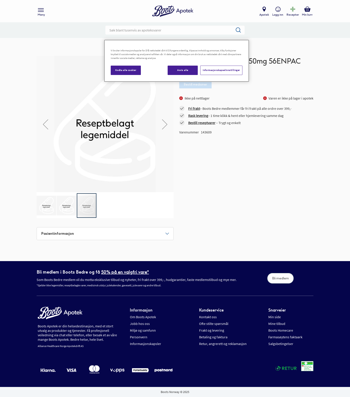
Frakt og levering (211, 330)
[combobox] (175, 30)
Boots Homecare (280, 330)
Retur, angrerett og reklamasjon (223, 343)
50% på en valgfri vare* (125, 272)
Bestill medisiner (195, 84)
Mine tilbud (276, 323)
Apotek (264, 14)
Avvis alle (182, 70)
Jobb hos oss (140, 323)
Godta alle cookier (125, 70)
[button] (45, 124)
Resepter (293, 14)
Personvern (138, 337)
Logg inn (277, 14)
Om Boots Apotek (143, 317)
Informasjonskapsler (145, 343)
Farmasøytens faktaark (285, 337)
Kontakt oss (208, 317)
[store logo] (172, 11)
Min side (274, 317)
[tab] (105, 233)
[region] (176, 61)
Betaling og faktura (213, 337)
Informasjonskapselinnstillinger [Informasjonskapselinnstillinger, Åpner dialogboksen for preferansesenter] (221, 70)
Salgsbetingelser (280, 343)
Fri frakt (194, 108)
